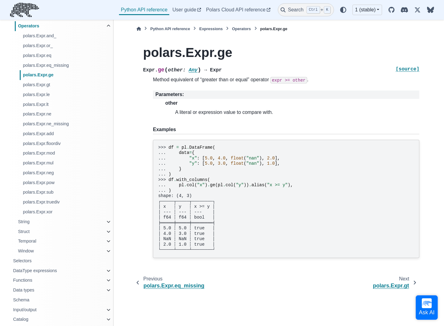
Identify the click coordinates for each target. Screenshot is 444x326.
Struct (24, 231)
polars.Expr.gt (36, 84)
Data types (23, 290)
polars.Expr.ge (38, 74)
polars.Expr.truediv (41, 201)
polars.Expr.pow (38, 182)
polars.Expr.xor (37, 211)
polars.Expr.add (38, 133)
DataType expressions (35, 270)
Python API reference (144, 9)
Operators (28, 25)
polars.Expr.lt (35, 104)
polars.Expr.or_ (38, 45)
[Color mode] (343, 10)
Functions (22, 280)
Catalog (20, 319)
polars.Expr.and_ (39, 35)
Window (26, 250)
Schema (21, 299)
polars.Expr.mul (38, 162)
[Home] (139, 29)
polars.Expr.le (36, 94)
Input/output (24, 309)
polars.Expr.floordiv (41, 143)
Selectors (22, 260)
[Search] (306, 9)
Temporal (27, 241)
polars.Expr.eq (37, 55)
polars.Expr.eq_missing (46, 65)
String (24, 221)
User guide (184, 9)
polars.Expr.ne (37, 113)
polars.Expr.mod (39, 153)
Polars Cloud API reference (235, 9)
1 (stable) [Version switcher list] (365, 9)
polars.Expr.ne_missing (46, 123)
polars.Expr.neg (38, 172)
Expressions (211, 28)
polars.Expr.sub (38, 192)
